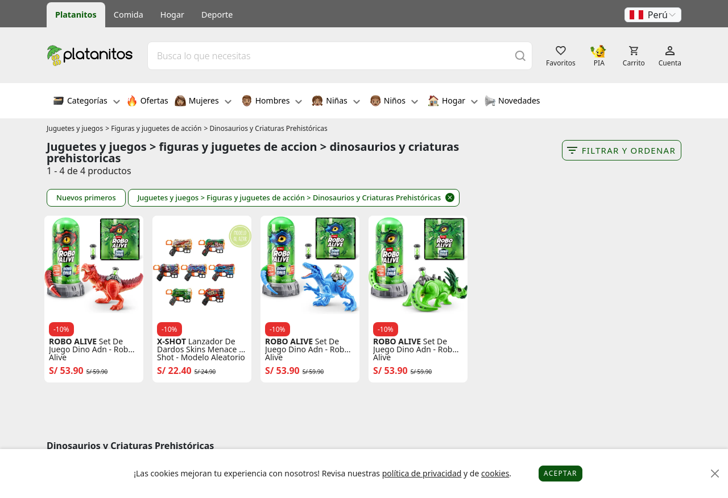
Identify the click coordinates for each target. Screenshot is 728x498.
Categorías (86, 102)
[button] (652, 14)
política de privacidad (422, 473)
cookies (495, 473)
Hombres (272, 102)
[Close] (715, 474)
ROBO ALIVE (73, 341)
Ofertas (147, 102)
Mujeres (203, 102)
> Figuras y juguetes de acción (153, 128)
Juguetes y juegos (75, 128)
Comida (128, 14)
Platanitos (76, 14)
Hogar (172, 14)
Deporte (217, 14)
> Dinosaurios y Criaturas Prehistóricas (265, 128)
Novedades (512, 102)
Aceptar (560, 473)
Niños (394, 102)
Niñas (335, 102)
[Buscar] (520, 55)
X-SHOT (171, 341)
